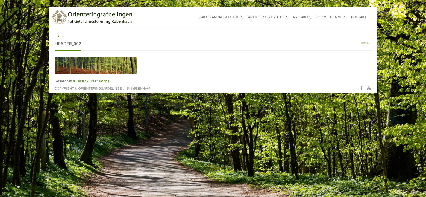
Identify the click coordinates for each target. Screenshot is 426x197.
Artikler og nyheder (267, 17)
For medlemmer (330, 17)
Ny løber (301, 17)
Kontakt (358, 17)
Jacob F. (104, 81)
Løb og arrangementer (220, 17)
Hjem (364, 43)
